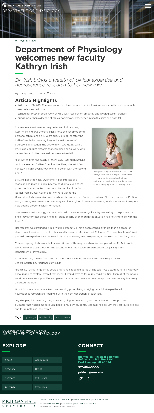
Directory (10, 369)
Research (10, 387)
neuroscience (63, 317)
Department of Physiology (31, 11)
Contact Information (49, 400)
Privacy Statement (81, 400)
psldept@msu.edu (90, 372)
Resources (41, 387)
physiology (29, 317)
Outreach (10, 378)
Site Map (66, 400)
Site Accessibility (100, 400)
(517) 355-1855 (53, 404)
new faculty (45, 317)
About (8, 360)
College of (24, 331)
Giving (39, 369)
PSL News (41, 378)
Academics (41, 360)
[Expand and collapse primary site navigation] (148, 6)
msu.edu (69, 404)
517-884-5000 (88, 367)
